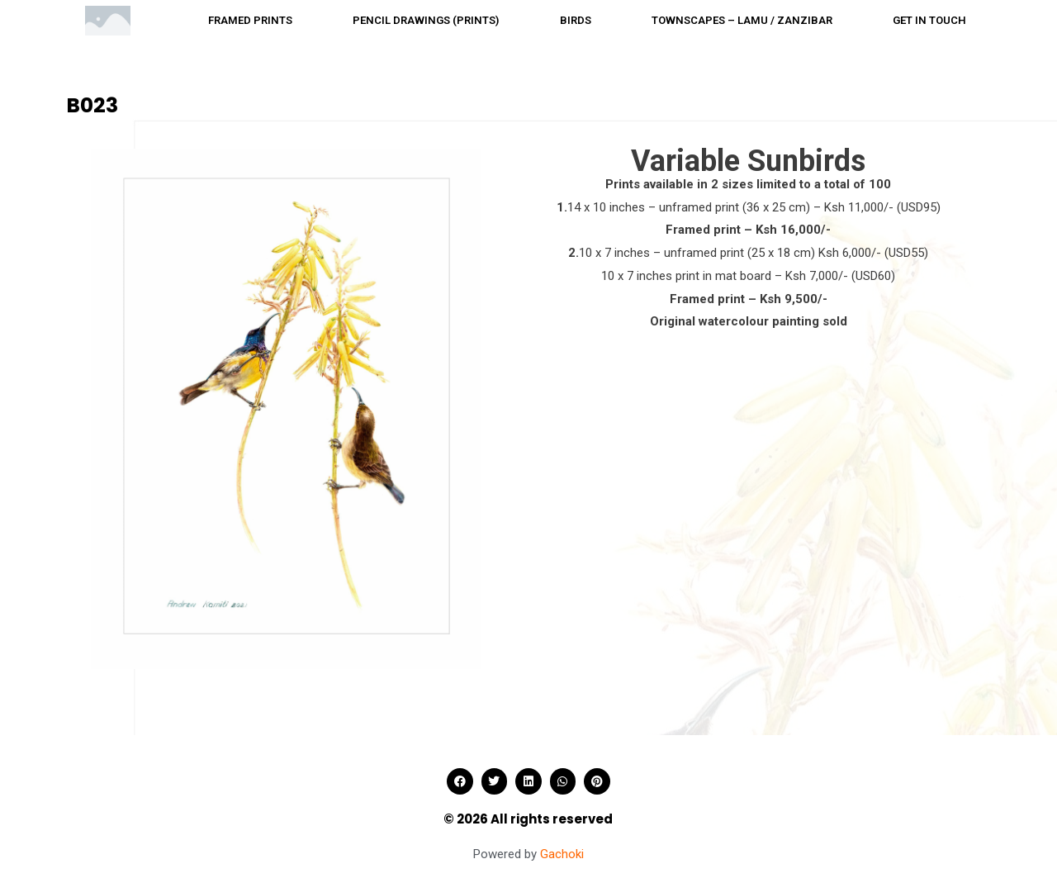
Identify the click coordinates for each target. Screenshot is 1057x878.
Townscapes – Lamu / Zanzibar (742, 20)
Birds (575, 20)
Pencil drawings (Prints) (426, 20)
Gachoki (562, 854)
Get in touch (929, 20)
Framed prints (250, 20)
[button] (460, 781)
